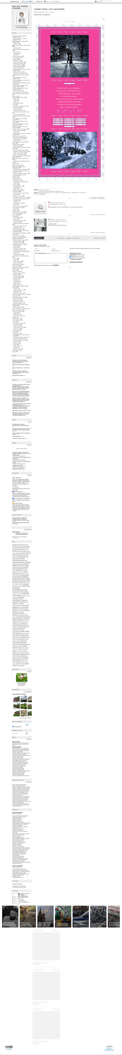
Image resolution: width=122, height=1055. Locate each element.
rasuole (25, 792)
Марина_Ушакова (16, 770)
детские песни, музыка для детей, (21, 111)
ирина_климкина (16, 804)
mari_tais (14, 754)
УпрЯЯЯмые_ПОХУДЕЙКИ (18, 851)
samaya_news (25, 873)
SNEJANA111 (20, 788)
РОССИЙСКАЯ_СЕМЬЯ (18, 743)
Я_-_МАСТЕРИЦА (19, 854)
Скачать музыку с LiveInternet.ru (22, 498)
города (22, 565)
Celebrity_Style (15, 875)
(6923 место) (15, 523)
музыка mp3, (16, 222)
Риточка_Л (26, 743)
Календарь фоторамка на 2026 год (21, 364)
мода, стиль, (15, 214)
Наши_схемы (15, 870)
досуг (13, 570)
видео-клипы (17, 549)
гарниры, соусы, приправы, (19, 181)
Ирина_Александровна (17, 796)
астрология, (16, 343)
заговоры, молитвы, (18, 273)
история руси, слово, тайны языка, (20, 158)
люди (19, 603)
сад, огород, (15, 295)
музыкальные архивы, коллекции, (21, 223)
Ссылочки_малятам (23, 870)
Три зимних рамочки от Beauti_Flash (21, 410)
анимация (20, 546)
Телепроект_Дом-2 (16, 863)
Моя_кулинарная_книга (17, 857)
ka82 (18, 751)
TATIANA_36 (19, 789)
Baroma (21, 749)
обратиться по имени (60, 202)
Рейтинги (40, 1)
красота (19, 595)
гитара (19, 565)
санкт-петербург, (17, 103)
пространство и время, (18, 139)
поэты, (14, 204)
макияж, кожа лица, (17, 136)
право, (14, 209)
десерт (27, 565)
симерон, (15, 347)
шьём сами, (16, 330)
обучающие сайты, (17, 307)
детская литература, (18, 110)
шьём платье (20, 663)
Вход (32, 1)
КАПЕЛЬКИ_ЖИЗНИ (17, 873)
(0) (22, 362)
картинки (26, 584)
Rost (13, 756)
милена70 (14, 772)
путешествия (16, 629)
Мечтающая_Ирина (25, 770)
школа (22, 662)
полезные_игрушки (16, 826)
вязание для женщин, (18, 62)
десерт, (15, 183)
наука (20, 612)
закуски (25, 571)
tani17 (19, 794)
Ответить (92, 214)
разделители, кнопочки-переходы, (21, 255)
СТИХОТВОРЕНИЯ (25, 847)
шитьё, (14, 321)
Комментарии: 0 (22, 466)
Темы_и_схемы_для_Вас (18, 871)
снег (53, 192)
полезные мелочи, (16, 264)
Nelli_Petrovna (15, 755)
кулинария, (15, 178)
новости (25, 613)
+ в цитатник (51, 12)
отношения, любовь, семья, (18, 240)
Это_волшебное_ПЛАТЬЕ (18, 839)
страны (25, 649)
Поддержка (95, 1)
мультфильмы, (16, 301)
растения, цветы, (16, 268)
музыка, (14, 216)
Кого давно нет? (16, 748)
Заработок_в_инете (17, 831)
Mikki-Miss (19, 754)
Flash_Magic (20, 750)
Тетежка (25, 801)
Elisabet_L (14, 750)
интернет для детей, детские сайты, (21, 115)
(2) (13, 426)
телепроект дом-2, (17, 242)
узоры (14, 656)
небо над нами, (16, 320)
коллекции (16, 588)
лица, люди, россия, (17, 207)
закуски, (15, 184)
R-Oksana (52, 219)
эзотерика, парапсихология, (19, 340)
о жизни (19, 615)
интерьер (15, 583)
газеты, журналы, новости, (18, 92)
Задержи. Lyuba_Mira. (17, 465)
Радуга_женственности (17, 840)
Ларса (22, 768)
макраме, (15, 283)
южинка (20, 806)
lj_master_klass (15, 886)
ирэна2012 (23, 804)
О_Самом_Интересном (17, 877)
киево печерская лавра (16, 586)
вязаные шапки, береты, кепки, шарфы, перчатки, (20, 86)
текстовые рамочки (19, 654)
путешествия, (15, 265)
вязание (20, 555)
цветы (19, 660)
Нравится (94, 197)
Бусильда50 (24, 760)
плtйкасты (23, 622)
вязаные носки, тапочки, (19, 73)
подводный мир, (17, 57)
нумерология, (16, 345)
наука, (13, 234)
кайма (16, 584)
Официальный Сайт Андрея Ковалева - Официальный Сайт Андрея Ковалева (20, 361)
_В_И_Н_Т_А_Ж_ (16, 836)
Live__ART (23, 872)
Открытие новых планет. (18, 438)
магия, (14, 344)
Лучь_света (21, 797)
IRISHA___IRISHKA (16, 787)
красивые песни (25, 592)
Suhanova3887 (26, 788)
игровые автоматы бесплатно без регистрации (21, 577)
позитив (14, 625)
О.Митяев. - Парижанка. (18, 467)
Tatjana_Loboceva (16, 757)
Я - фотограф (17, 477)
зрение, (15, 132)
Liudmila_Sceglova (16, 752)
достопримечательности (20, 568)
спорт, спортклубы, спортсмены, (20, 308)
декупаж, (15, 280)
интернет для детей (24, 581)
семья (19, 647)
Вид (98, 1)
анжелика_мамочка (17, 803)
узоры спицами (20, 656)
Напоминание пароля (55, 250)
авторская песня (25, 544)
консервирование (17, 589)
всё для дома (21, 551)
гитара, (15, 219)
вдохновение (82, 192)
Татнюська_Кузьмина (17, 801)
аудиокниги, (16, 43)
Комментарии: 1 (22, 455)
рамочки (19, 637)
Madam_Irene (26, 752)
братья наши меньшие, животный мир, (21, 45)
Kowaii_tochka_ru (16, 872)
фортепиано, (16, 227)
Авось (47, 1)
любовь (14, 603)
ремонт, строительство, (18, 152)
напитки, (15, 187)
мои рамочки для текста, (19, 250)
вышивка (23, 553)
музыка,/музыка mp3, (44, 189)
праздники (16, 628)
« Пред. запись (60, 238)
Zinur (22, 757)
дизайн (26, 567)
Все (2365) (28, 357)
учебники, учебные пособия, (20, 337)
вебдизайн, (15, 245)
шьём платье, (16, 328)
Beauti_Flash (26, 749)
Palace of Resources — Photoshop (20, 367)
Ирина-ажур (15, 764)
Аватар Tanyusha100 (21, 18)
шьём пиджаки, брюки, (18, 327)
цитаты (22, 660)
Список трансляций (17, 884)
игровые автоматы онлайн (21, 579)
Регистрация (26, 1)
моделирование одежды (19, 605)
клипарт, (15, 247)
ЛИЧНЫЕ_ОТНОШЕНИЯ (18, 769)
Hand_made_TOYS (16, 827)
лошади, (15, 52)
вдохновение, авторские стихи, (20, 197)
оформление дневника (20, 619)
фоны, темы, (16, 262)
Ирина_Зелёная (22, 764)
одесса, (15, 100)
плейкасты (15, 624)
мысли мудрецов (20, 610)
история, (14, 163)
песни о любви (17, 620)
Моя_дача (14, 815)
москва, (15, 98)
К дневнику (68, 238)
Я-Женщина (22, 834)
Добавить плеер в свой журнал (19, 536)
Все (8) (29, 421)
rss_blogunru (15, 887)
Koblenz (21, 751)
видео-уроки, (16, 333)
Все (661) (29, 739)
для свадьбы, (16, 281)
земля (21, 573)
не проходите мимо (18, 613)
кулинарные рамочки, (18, 248)
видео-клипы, (16, 217)
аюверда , (15, 341)
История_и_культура (17, 845)
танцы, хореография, (17, 310)
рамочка (22, 633)
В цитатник (102, 214)
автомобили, (16, 314)
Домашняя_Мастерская (18, 821)
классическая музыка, (18, 220)
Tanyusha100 (13, 8)
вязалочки (14, 832)
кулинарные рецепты (19, 600)
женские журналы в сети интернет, (21, 93)
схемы (14, 651)
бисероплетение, (17, 275)
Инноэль (26, 762)
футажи (26, 659)
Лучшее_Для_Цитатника (18, 853)
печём (14, 622)
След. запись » (76, 238)
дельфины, (15, 47)
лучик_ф (28, 804)
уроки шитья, (16, 324)
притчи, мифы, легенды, (19, 206)
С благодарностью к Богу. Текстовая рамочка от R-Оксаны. (21, 404)
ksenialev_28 (15, 792)
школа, (14, 331)
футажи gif (14, 660)
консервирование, (17, 186)
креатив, (14, 177)
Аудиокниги (24, 831)
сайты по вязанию (17, 90)
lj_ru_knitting (22, 886)
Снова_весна (21, 800)
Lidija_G (28, 787)
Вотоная (14, 795)
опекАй (21, 822)
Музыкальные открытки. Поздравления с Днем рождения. (20, 425)
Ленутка (52, 202)
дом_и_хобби (25, 803)
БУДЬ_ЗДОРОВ (16, 838)
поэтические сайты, (17, 203)
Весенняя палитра (21, 682)
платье (27, 622)
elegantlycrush (15, 791)
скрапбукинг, (16, 291)
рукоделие (21, 644)
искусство (22, 583)
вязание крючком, (17, 65)
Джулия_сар (19, 795)
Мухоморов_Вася (21, 772)
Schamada (17, 756)
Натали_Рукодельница (22, 798)
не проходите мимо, (17, 235)
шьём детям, (16, 325)
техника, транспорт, (17, 311)
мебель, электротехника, (19, 150)
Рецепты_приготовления (18, 774)
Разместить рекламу (109, 1049)
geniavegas (21, 791)
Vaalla (13, 790)
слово (22, 647)
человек (25, 660)
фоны (26, 657)
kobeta (26, 791)
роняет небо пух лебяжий (44, 192)
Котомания (20, 850)
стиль (20, 649)
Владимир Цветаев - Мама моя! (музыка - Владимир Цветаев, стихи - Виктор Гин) (21, 453)
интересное (15, 581)
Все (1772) (28, 782)
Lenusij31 (24, 787)
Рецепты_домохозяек (17, 825)
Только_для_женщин (26, 862)
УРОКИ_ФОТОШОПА (17, 819)
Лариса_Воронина (16, 768)
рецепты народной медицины (19, 641)
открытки (19, 617)
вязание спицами (24, 562)
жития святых (24, 570)
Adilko (17, 749)
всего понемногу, (17, 277)
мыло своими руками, (18, 213)
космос (25, 589)
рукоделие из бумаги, (18, 290)
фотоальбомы (16, 659)
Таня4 (25, 800)
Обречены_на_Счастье (17, 843)
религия (18, 641)
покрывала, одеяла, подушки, (20, 151)
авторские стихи (66, 192)
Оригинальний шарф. (17, 375)
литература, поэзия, (17, 195)
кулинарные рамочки (17, 598)
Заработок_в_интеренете (18, 828)
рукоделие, (15, 274)
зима (24, 573)
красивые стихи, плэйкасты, (19, 198)
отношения (26, 617)
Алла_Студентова (25, 758)
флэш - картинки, (17, 261)
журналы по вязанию (17, 571)
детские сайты (19, 567)
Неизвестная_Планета (22, 815)
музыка (25, 607)
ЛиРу (23, 846)
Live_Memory (25, 826)
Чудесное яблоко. (16, 436)
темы (28, 654)
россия (14, 644)
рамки (22, 631)
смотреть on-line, (16, 300)
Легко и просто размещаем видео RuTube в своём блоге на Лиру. (20, 392)
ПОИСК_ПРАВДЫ (16, 818)
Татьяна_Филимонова (17, 775)
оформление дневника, (17, 244)
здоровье (15, 573)
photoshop (14, 544)
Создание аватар (18, 503)
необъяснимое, (16, 145)
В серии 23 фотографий (25, 717)
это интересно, (15, 350)
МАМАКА (27, 797)
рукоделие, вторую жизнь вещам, (20, 294)
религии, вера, (15, 271)
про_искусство (27, 822)
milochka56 (21, 792)
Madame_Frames (16, 876)
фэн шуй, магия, (17, 348)
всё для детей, (16, 107)
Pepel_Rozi (27, 755)
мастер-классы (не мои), (18, 211)
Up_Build (21, 875)
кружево (24, 595)
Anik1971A (17, 784)
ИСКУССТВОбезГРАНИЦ (18, 856)
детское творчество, (18, 114)
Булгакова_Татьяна (17, 760)
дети (13, 567)
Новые (103, 238)
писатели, (15, 201)
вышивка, (15, 278)
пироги (18, 622)
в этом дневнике (17, 726)
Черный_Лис (26, 775)
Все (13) (29, 444)
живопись (19, 570)
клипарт (24, 586)
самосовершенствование (17, 646)
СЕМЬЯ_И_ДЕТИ (22, 744)
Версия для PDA (109, 1047)
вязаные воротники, (18, 72)
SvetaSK (14, 789)
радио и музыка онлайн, (19, 226)
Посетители (23, 900)
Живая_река (21, 762)
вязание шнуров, (17, 67)
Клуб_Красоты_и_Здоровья (18, 766)
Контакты (109, 1048)
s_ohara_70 (15, 794)
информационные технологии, (20, 169)
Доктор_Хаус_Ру (22, 761)
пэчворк (22, 629)
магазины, (14, 210)
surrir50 (21, 756)
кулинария (20, 597)
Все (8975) (28, 382)
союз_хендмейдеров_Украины (19, 852)
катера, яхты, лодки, (18, 315)
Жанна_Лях (15, 762)
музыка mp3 (16, 608)
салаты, (15, 194)
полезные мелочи (23, 625)
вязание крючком (18, 559)
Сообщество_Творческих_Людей (20, 858)
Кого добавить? (24, 748)
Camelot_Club (21, 849)
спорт (17, 649)
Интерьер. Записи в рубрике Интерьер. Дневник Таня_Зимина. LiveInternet (20, 372)
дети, (13, 104)
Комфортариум (23, 859)
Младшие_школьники (17, 830)
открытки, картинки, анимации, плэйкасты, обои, (19, 238)
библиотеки (18, 547)
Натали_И (14, 798)
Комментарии (24, 6)
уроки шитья (20, 657)
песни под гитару (25, 620)
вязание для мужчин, (18, 63)
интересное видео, (16, 144)
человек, (15, 140)
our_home (25, 850)
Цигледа (29, 801)
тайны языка (19, 651)
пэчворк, (15, 288)
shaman (19, 544)
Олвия (22, 773)
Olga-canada (22, 755)
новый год (15, 615)
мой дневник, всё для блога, (20, 251)
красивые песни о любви (17, 593)
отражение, (16, 200)
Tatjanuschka (26, 789)
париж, (14, 101)
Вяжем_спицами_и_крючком (19, 842)
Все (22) (29, 475)
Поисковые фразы (24, 902)
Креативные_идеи (21, 817)
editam (28, 790)
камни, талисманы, (16, 165)
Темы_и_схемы (16, 822)
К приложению (27, 529)
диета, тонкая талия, (18, 130)
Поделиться (101, 197)
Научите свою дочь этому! (19, 398)
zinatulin (23, 794)
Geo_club (26, 849)
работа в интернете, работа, (19, 267)
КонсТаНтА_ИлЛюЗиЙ (17, 767)
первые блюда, (16, 189)
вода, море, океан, (16, 56)
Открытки (16, 487)
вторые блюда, (16, 180)
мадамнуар (15, 806)
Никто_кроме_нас (16, 773)
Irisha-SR (14, 751)
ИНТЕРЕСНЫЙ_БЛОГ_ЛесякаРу (20, 763)
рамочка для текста (20, 634)
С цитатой (97, 214)
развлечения (16, 631)
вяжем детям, (16, 60)
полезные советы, (17, 254)
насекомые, (16, 53)
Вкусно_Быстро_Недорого (18, 861)
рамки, (14, 258)
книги (28, 586)
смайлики (48, 253)
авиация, (15, 312)
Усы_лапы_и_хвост (16, 846)
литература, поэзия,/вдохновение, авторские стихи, (51, 191)
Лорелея (14, 817)
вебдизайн (23, 547)
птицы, (14, 54)
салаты (28, 644)
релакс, (14, 270)
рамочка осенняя (20, 635)
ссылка (64, 204)
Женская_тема (15, 859)
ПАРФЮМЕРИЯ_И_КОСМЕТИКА (20, 824)
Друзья (18, 6)
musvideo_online (22, 887)
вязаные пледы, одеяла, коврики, (21, 74)
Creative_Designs (16, 862)
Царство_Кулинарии (25, 838)
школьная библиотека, (18, 338)
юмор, (13, 351)
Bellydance (14, 849)
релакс (26, 639)
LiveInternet (14, 1)
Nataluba (14, 788)
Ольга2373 (14, 800)
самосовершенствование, (18, 297)
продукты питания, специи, (19, 193)
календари (20, 584)
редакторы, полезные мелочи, (20, 173)
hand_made (15, 850)
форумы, (14, 317)
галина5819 (15, 761)
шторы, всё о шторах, (18, 154)
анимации (15, 546)
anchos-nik (24, 790)
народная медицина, (17, 228)
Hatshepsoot (26, 750)
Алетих (26, 794)
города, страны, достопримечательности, (18, 97)
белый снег (57, 192)
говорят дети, (16, 109)
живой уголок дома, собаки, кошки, (21, 49)
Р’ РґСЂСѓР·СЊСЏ (22, 27)
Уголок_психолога (16, 847)
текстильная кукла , (17, 293)
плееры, (15, 253)
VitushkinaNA (18, 790)
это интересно (20, 665)
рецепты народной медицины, (20, 233)
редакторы (20, 639)
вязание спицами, (17, 66)
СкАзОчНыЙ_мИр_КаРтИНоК (19, 869)
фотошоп (22, 659)
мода (22, 603)
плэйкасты (23, 624)
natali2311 (24, 754)
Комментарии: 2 (22, 463)
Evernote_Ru (27, 871)
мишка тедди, (16, 284)
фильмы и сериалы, (18, 303)
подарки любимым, (17, 241)
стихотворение (74, 192)
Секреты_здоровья (16, 844)
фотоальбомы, (15, 318)
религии (14, 641)
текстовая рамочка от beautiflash (23, 652)
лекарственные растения (19, 602)
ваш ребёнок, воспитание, (19, 106)
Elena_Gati (14, 785)
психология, (16, 298)
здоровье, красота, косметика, (19, 129)
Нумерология (15, 834)
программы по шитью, (18, 323)
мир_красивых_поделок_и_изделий (20, 833)
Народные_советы (16, 820)
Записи (14, 6)
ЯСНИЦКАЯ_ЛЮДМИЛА (18, 802)
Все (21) (29, 671)
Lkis (22, 752)
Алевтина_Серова (16, 758)
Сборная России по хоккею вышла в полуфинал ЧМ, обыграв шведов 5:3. (21, 430)
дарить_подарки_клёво (17, 837)
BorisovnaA (15, 744)
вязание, (14, 59)
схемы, (15, 260)
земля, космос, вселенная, (18, 137)
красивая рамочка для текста (18, 590)
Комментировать (39, 238)
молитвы (20, 607)
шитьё (18, 662)
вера (27, 547)
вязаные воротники (17, 564)
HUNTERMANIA (21, 785)
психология (22, 628)
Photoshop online (18, 491)
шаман (14, 662)
